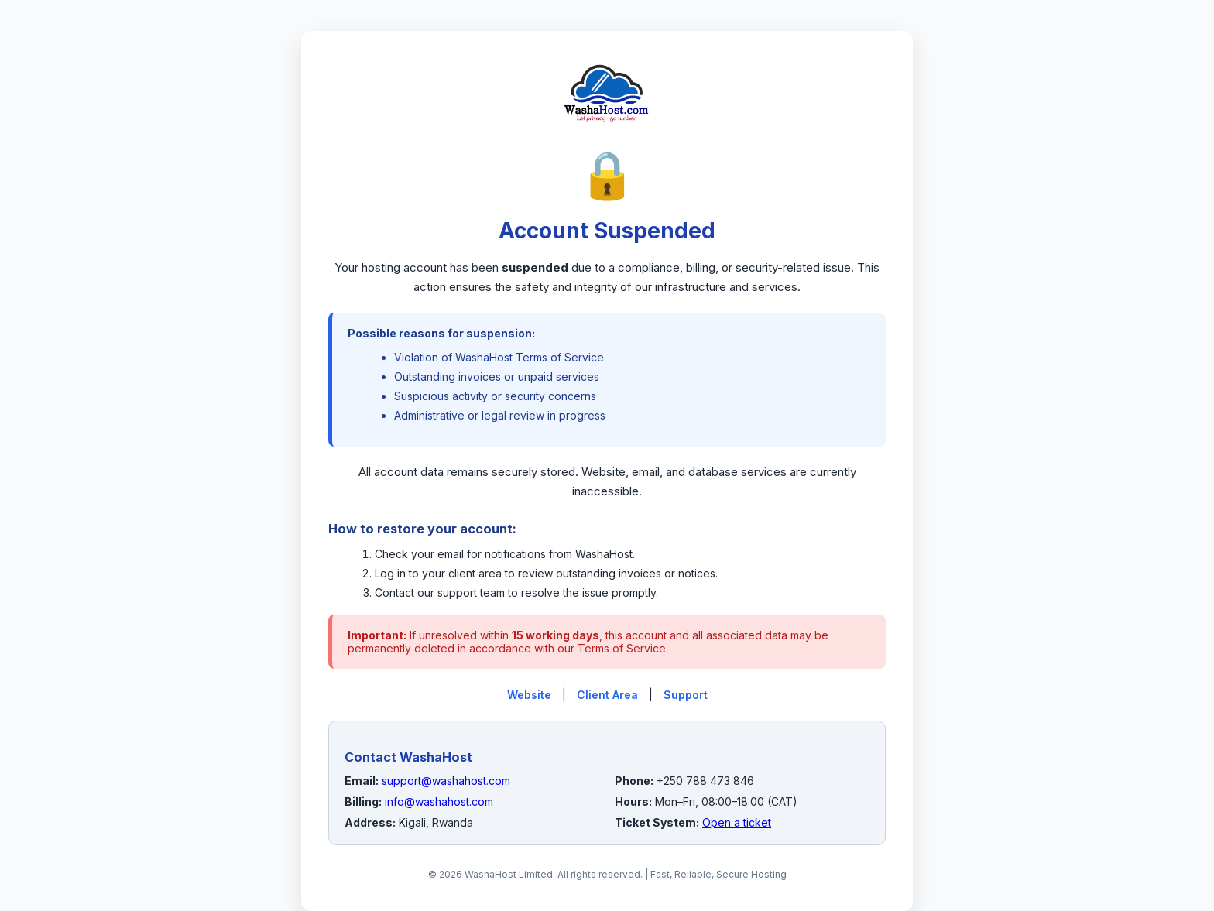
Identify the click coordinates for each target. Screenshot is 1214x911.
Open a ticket (736, 822)
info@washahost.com (439, 801)
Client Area (607, 694)
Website (529, 694)
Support (686, 694)
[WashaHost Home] (607, 138)
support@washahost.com (446, 780)
